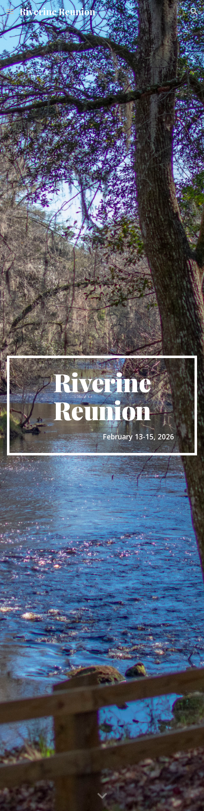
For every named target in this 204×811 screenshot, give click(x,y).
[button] (10, 11)
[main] (102, 405)
